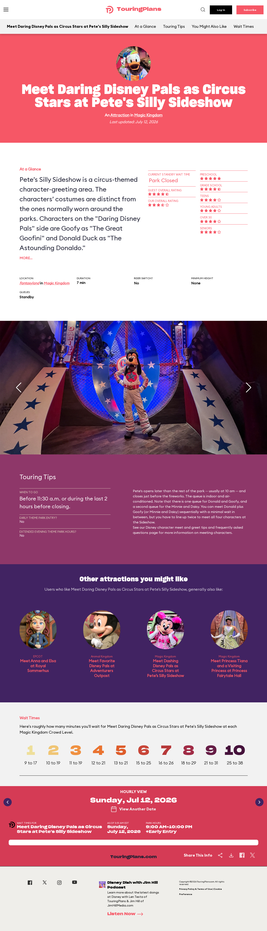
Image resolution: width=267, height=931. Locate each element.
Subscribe (250, 9)
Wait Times (244, 26)
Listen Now (126, 914)
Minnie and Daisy (185, 506)
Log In (221, 9)
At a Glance (145, 26)
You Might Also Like (209, 26)
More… (26, 258)
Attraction (119, 115)
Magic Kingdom (148, 115)
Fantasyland (29, 283)
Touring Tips (174, 26)
